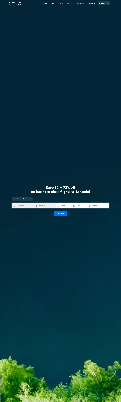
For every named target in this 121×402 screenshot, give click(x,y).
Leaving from (20, 206)
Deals (45, 3)
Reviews (69, 3)
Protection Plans (80, 3)
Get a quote (60, 214)
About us (53, 3)
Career (62, 3)
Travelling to (42, 206)
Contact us (92, 3)
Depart (63, 206)
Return (78, 206)
